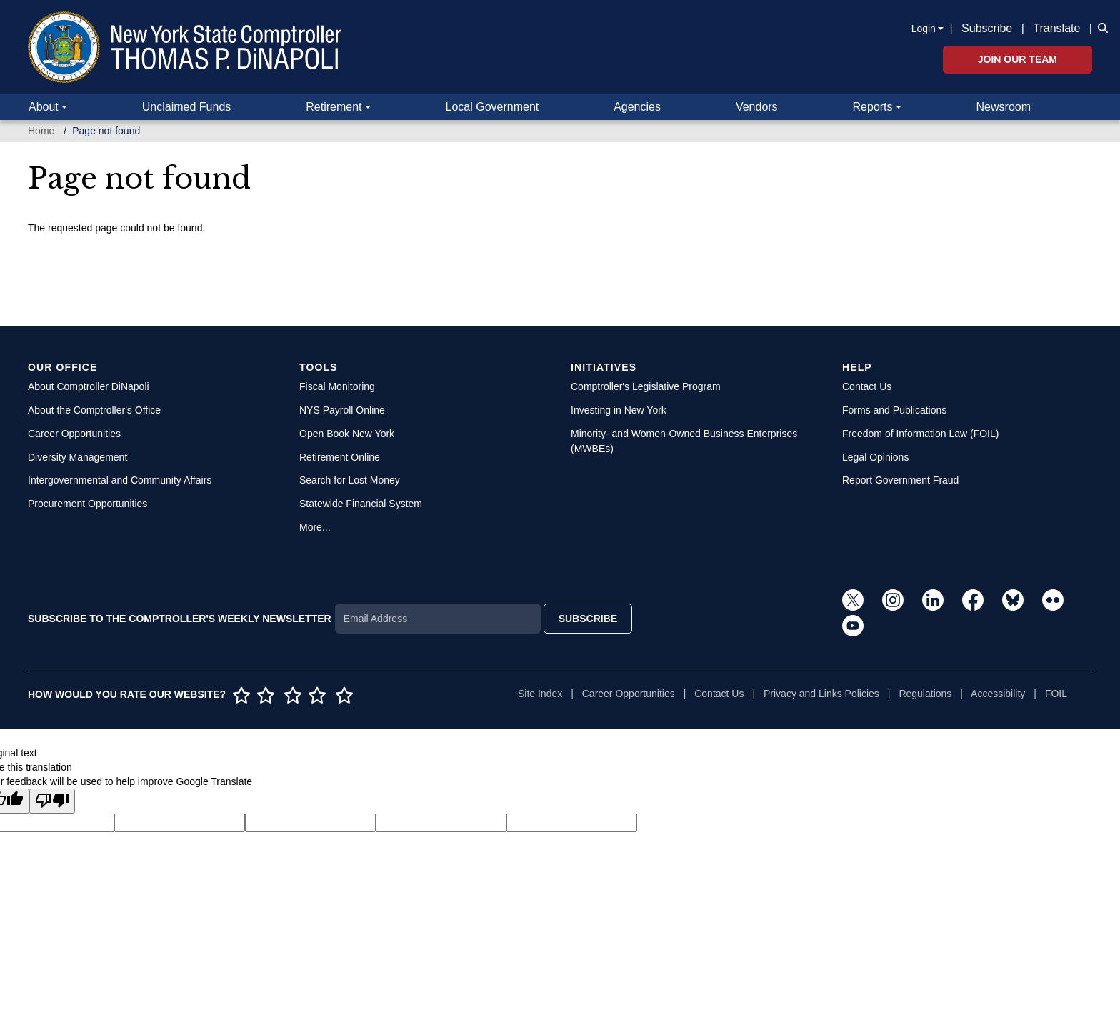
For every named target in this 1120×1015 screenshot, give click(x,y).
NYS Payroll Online (342, 410)
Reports (873, 107)
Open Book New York (346, 433)
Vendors (757, 107)
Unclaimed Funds (186, 107)
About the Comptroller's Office (94, 410)
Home (41, 130)
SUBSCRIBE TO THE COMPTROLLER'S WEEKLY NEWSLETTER (179, 619)
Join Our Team (1017, 59)
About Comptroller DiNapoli (88, 386)
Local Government (492, 107)
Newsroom (1003, 107)
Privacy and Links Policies (821, 693)
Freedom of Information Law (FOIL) (920, 433)
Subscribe (986, 28)
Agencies (637, 107)
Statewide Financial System (360, 503)
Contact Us (866, 386)
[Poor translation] (52, 801)
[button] (1100, 27)
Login (923, 28)
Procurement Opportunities (87, 503)
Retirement (333, 107)
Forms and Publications (894, 410)
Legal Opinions (875, 457)
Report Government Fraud (900, 480)
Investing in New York (618, 410)
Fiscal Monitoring (337, 386)
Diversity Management (77, 457)
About (44, 107)
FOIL (1056, 693)
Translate (1056, 28)
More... (315, 527)
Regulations (925, 693)
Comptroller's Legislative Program (646, 386)
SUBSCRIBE (588, 618)
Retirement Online (339, 457)
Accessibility (998, 693)
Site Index (540, 693)
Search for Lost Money (349, 480)
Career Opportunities (74, 433)
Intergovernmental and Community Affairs (119, 480)
